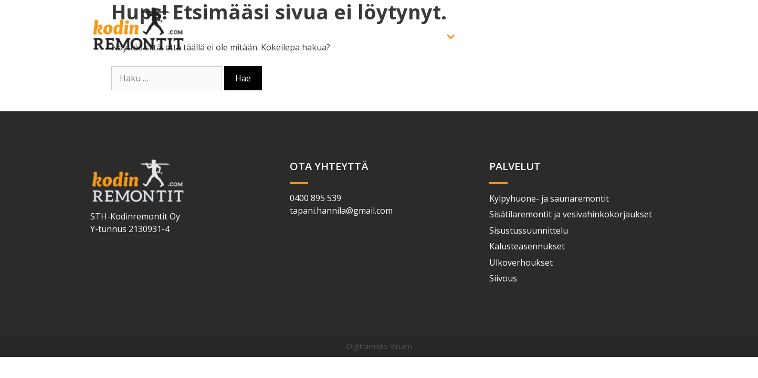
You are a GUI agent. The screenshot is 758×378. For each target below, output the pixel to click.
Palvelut (435, 36)
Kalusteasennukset (527, 246)
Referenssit (551, 37)
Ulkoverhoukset (521, 262)
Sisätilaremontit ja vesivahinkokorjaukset (570, 214)
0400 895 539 (315, 198)
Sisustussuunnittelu (528, 230)
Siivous (503, 278)
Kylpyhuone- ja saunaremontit (549, 198)
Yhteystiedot (627, 37)
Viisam (401, 346)
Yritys (492, 37)
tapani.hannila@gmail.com (341, 210)
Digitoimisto (367, 346)
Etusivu (366, 37)
